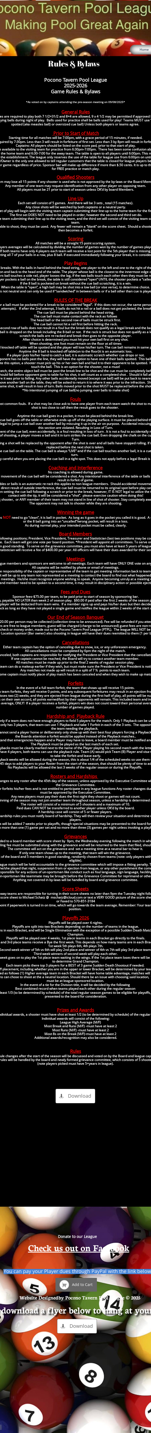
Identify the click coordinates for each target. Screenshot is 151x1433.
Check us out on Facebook (78, 1247)
